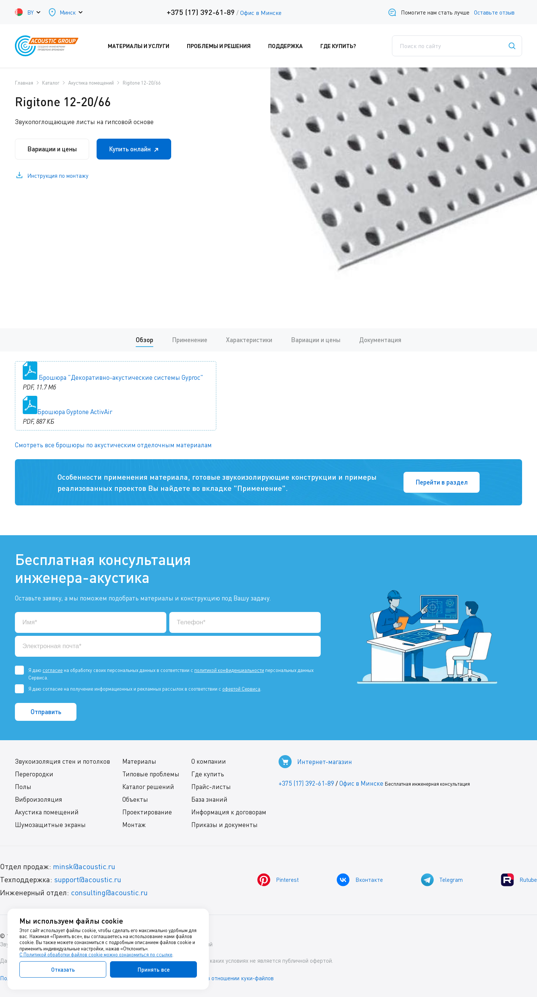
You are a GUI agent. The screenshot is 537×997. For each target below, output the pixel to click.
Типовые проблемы (150, 774)
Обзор (144, 340)
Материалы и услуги (143, 45)
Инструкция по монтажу (57, 175)
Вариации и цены (52, 149)
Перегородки (34, 774)
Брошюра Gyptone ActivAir (74, 412)
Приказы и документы (224, 825)
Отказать (63, 969)
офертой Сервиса (241, 689)
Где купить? (343, 45)
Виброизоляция (38, 799)
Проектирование (147, 812)
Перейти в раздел (441, 482)
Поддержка (290, 45)
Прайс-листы (211, 787)
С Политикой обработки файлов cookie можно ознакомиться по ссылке (95, 954)
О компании (208, 761)
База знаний (209, 799)
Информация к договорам (228, 812)
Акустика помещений (47, 812)
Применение (189, 340)
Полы (23, 787)
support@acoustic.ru (87, 879)
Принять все (154, 969)
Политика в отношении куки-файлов (227, 978)
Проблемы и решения (224, 45)
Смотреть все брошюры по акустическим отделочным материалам (113, 445)
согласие (53, 670)
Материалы (139, 761)
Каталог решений (148, 787)
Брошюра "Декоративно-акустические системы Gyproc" (121, 377)
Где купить (207, 774)
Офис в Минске (261, 12)
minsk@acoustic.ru (84, 866)
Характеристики (249, 340)
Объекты (135, 799)
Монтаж (134, 825)
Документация (380, 340)
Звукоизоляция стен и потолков (62, 761)
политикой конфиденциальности (229, 670)
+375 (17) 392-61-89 (201, 11)
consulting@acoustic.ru (109, 892)
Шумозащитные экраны (50, 825)
